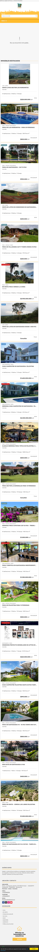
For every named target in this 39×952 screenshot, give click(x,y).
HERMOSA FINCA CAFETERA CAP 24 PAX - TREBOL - (19, 525)
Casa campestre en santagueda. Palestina (18, 366)
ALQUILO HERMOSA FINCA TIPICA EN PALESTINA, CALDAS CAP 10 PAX (19, 446)
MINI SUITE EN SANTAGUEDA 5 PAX (13, 764)
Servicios (5, 916)
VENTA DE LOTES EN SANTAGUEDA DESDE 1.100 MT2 (19, 326)
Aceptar (33, 948)
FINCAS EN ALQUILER (8, 914)
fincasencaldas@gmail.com (8, 899)
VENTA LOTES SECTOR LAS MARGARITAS (15, 87)
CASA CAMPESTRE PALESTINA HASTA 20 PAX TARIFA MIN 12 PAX (19, 685)
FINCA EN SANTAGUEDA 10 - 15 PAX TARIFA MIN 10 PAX (19, 724)
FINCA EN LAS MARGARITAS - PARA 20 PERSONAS (18, 127)
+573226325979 (6, 896)
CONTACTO (5, 922)
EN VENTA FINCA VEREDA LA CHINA (13, 287)
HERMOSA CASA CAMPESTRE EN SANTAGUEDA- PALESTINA (19, 406)
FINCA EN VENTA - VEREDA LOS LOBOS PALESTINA (18, 804)
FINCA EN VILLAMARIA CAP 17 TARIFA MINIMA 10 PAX (19, 247)
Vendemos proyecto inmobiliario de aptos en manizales (19, 645)
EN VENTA (5, 912)
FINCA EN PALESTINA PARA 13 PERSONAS (15, 605)
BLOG (4, 918)
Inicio (4, 910)
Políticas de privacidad (8, 924)
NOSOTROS (5, 920)
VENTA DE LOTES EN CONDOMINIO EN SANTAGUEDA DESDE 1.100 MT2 (19, 207)
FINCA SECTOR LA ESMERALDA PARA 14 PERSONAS (19, 486)
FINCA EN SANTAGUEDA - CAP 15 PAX (14, 167)
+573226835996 (6, 892)
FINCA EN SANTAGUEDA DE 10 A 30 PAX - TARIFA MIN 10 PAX (19, 844)
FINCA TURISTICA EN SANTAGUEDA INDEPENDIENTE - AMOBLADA (19, 565)
